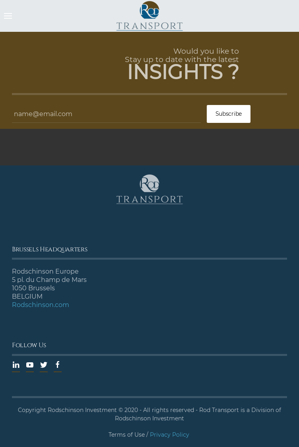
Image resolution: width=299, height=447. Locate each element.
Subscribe (229, 113)
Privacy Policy (169, 434)
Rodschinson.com (40, 305)
